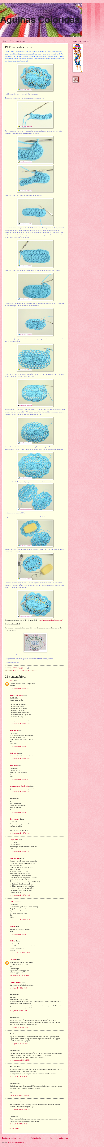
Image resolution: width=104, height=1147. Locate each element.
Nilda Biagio (14, 765)
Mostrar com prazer (16, 695)
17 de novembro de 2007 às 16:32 (20, 779)
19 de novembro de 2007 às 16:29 (20, 895)
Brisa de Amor (14, 819)
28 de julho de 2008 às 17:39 (18, 1010)
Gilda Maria (14, 902)
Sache (35, 670)
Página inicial (35, 1138)
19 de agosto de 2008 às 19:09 (19, 1044)
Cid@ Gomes (14, 839)
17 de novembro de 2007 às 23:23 (20, 792)
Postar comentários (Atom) (15, 1142)
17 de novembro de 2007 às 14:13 (20, 688)
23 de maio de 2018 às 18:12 (18, 1124)
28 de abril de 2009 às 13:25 (18, 1076)
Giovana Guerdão (15, 982)
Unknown (13, 959)
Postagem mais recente (11, 1138)
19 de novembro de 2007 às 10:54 (20, 833)
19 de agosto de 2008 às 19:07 (19, 1027)
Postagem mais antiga (59, 1138)
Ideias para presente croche (21, 670)
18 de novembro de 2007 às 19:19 (20, 812)
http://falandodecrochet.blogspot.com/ (51, 620)
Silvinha (12, 941)
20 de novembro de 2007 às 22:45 (20, 934)
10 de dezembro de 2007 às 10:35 (20, 953)
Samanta (12, 926)
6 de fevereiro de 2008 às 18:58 (19, 975)
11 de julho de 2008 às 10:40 (18, 988)
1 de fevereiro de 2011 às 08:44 (19, 1095)
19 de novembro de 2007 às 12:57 (20, 851)
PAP (31, 670)
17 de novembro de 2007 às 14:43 (20, 724)
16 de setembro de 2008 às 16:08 (20, 1060)
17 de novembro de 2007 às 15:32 (20, 746)
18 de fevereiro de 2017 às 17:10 (19, 1109)
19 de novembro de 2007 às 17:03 (20, 920)
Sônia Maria (14, 730)
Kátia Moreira (14, 858)
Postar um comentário (14, 1128)
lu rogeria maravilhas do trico (19, 786)
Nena (11, 681)
